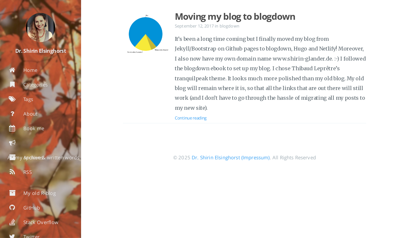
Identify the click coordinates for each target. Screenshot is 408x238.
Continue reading (191, 118)
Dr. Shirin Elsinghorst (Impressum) (231, 157)
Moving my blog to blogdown (235, 16)
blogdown (229, 26)
